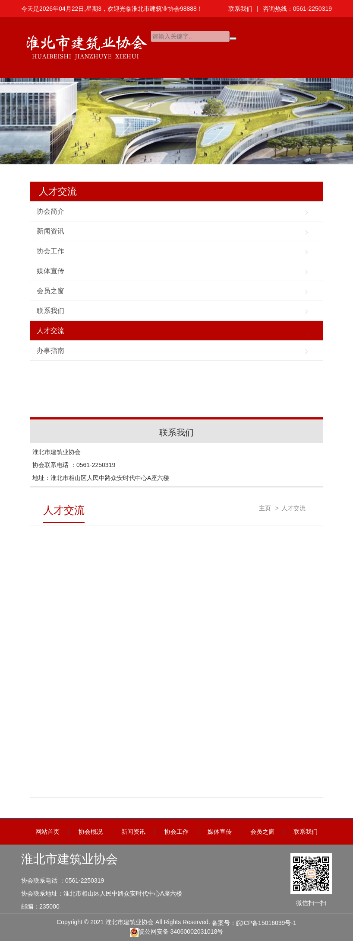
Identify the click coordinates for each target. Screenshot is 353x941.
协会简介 (50, 211)
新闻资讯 (50, 231)
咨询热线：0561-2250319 (297, 8)
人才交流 (58, 191)
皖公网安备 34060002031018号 (177, 932)
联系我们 (240, 8)
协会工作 (50, 251)
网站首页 (47, 831)
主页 (265, 508)
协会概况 (91, 831)
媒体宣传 (50, 271)
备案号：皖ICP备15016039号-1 (254, 922)
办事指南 (50, 350)
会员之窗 (50, 290)
